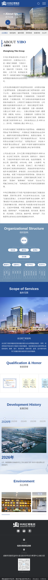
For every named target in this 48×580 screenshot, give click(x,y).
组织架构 (13, 33)
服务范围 (21, 33)
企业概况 (5, 33)
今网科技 (43, 579)
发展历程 (37, 33)
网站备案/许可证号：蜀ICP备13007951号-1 (16, 579)
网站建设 (36, 579)
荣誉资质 (29, 33)
